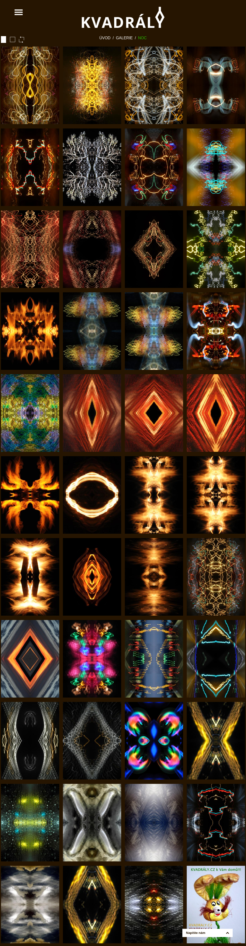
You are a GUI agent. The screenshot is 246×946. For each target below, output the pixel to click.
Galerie (124, 38)
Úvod (104, 38)
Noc (142, 38)
